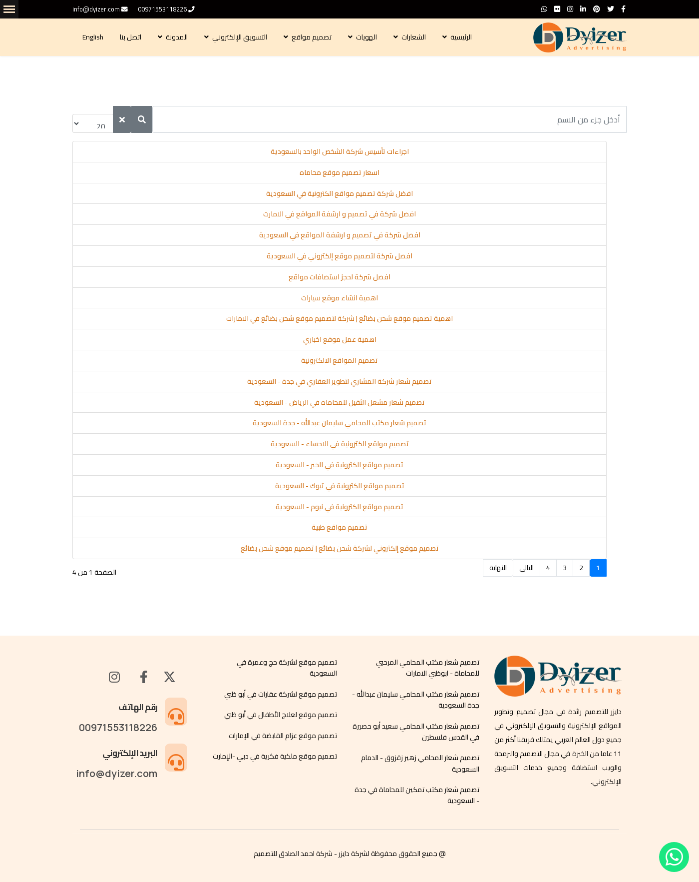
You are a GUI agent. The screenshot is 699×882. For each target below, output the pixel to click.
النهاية (498, 567)
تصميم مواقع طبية (339, 527)
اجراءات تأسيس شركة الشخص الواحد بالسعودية (340, 151)
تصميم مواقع (312, 36)
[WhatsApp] (544, 8)
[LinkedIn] (583, 8)
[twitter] (610, 8)
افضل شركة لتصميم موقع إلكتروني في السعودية (339, 255)
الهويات (367, 36)
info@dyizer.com (96, 9)
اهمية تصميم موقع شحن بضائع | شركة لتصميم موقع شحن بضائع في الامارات (339, 318)
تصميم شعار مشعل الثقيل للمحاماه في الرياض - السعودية (339, 402)
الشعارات (414, 36)
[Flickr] (557, 8)
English (93, 36)
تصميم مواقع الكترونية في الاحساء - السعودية (340, 443)
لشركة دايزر (354, 853)
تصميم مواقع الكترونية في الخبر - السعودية (339, 464)
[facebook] (623, 8)
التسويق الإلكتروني (240, 36)
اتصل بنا (131, 36)
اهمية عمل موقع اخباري (339, 339)
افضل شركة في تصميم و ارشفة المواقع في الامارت (339, 213)
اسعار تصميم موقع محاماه (339, 172)
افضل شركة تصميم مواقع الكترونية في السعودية (339, 193)
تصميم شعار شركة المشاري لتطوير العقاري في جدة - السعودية (339, 381)
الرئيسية (461, 36)
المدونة (177, 36)
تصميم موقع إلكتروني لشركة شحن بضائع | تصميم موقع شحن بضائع (340, 548)
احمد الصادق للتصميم (284, 853)
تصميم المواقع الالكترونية (339, 360)
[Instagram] (570, 8)
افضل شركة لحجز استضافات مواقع (339, 276)
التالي (526, 567)
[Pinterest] (596, 8)
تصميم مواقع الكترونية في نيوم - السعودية (339, 506)
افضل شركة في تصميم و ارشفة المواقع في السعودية (339, 234)
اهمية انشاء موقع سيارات (339, 297)
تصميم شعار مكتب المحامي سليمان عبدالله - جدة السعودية (339, 422)
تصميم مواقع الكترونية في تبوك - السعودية (339, 485)
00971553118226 (162, 9)
